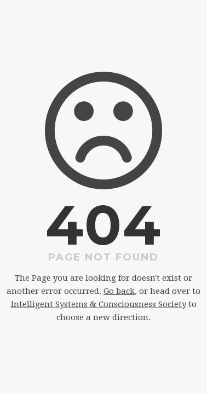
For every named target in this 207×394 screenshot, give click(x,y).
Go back (119, 291)
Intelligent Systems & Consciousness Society (98, 304)
